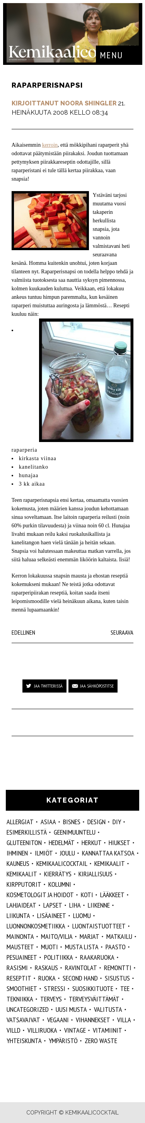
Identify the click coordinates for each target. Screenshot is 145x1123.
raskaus (46, 967)
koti (87, 894)
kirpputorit (24, 884)
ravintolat (81, 967)
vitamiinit (107, 1030)
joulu (67, 853)
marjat (89, 936)
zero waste (101, 1040)
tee (125, 988)
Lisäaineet (51, 915)
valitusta (108, 1009)
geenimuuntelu (75, 832)
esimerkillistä (27, 832)
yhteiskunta (24, 1040)
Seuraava (122, 632)
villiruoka (42, 1030)
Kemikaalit (109, 863)
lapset (52, 905)
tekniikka (20, 998)
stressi (54, 988)
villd (13, 1030)
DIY (117, 821)
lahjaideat (21, 905)
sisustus (117, 978)
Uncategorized (28, 1009)
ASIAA (48, 821)
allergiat (20, 821)
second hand (80, 978)
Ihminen (17, 853)
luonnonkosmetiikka (36, 925)
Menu (111, 55)
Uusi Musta (71, 1009)
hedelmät (62, 842)
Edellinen (23, 632)
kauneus (18, 863)
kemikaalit (22, 873)
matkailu (119, 936)
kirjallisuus (95, 873)
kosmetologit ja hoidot (40, 894)
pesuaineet (22, 957)
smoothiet (22, 988)
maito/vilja (57, 936)
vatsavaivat (23, 1019)
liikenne (99, 905)
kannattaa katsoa (108, 853)
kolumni (59, 884)
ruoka (47, 978)
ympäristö (63, 1040)
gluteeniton (24, 842)
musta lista (82, 946)
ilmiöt (44, 853)
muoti (49, 946)
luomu (82, 915)
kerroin (50, 145)
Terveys (51, 998)
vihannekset (93, 1019)
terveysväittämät (94, 998)
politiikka (58, 957)
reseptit (19, 978)
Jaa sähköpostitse (97, 686)
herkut (92, 842)
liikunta (18, 915)
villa (124, 1019)
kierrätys (58, 873)
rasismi (17, 967)
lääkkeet (112, 894)
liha (75, 905)
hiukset (119, 842)
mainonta (20, 936)
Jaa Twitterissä (48, 686)
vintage (75, 1030)
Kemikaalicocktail (61, 863)
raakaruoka (97, 957)
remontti (117, 967)
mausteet (20, 946)
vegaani (58, 1019)
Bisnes (71, 821)
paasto (116, 946)
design (96, 821)
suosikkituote (92, 988)
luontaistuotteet (99, 925)
